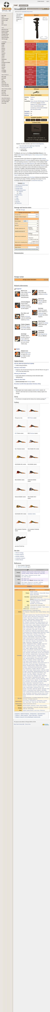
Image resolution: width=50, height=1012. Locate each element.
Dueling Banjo (40, 700)
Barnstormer (43, 632)
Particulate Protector (30, 680)
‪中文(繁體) (4, 71)
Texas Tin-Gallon (38, 636)
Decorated (43, 107)
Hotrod (29, 616)
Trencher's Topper (36, 646)
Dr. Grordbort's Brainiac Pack (37, 697)
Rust (30, 61)
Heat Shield (34, 693)
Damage (23, 209)
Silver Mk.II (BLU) (42, 78)
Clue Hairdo (29, 688)
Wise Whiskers (40, 672)
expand (46, 279)
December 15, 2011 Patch (20, 383)
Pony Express (29, 684)
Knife (42, 580)
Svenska (3, 67)
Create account (41, 1)
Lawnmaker (40, 681)
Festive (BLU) (42, 44)
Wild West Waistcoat (30, 658)
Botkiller (39, 106)
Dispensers (31, 163)
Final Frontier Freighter (33, 664)
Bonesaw (35, 580)
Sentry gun (40, 313)
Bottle (25, 580)
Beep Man (28, 652)
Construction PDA (33, 605)
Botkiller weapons (20, 556)
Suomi (3, 51)
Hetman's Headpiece (39, 619)
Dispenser (27, 611)
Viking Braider (35, 642)
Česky (3, 45)
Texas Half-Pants (38, 627)
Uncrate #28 (36, 101)
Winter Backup (29, 662)
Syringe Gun (36, 573)
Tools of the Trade (38, 651)
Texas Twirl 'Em (35, 702)
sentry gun (27, 316)
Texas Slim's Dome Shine (41, 614)
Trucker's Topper (29, 669)
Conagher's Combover (31, 655)
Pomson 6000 (42, 593)
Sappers (16, 175)
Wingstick (27, 622)
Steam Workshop (5, 86)
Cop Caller (39, 655)
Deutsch (3, 48)
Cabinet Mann (29, 682)
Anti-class (41, 707)
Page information (5, 37)
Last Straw (35, 633)
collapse (36, 212)
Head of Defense (28, 677)
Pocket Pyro (37, 638)
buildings (44, 158)
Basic (32, 707)
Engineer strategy (26, 707)
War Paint (33, 109)
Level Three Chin (37, 649)
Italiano (3, 54)
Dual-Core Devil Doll (30, 638)
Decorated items (41, 713)
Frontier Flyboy (29, 625)
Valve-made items (33, 715)
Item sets (20, 698)
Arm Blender (38, 606)
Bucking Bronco (33, 700)
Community (36, 707)
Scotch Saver (29, 646)
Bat (22, 578)
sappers (28, 326)
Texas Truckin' (28, 702)
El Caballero (29, 659)
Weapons (29, 586)
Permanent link (5, 35)
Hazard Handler (29, 687)
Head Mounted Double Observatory (35, 667)
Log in (47, 1)
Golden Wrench (19, 559)
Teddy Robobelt (31, 636)
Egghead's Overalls (33, 648)
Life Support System (39, 658)
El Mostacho (39, 674)
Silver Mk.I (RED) (30, 68)
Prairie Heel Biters (36, 620)
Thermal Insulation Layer (32, 656)
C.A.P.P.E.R (40, 596)
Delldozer (39, 690)
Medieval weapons (25, 713)
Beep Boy (34, 640)
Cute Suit (37, 645)
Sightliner (36, 680)
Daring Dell (44, 688)
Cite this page (4, 39)
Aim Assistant (30, 671)
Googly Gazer (36, 617)
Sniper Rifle (42, 573)
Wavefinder (43, 678)
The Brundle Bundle (27, 697)
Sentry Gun (29, 610)
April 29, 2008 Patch (19, 363)
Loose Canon (36, 710)
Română (3, 64)
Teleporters (42, 165)
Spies (27, 175)
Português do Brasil (6, 62)
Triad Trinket (34, 629)
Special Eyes (29, 642)
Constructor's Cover (37, 687)
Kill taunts (27, 606)
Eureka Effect (40, 603)
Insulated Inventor (34, 654)
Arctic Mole (35, 684)
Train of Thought (34, 681)
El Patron (35, 659)
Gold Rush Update (29, 363)
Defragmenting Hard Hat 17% (40, 671)
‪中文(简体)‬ (4, 70)
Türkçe (3, 68)
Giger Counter (33, 597)
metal (27, 160)
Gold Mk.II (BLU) (42, 83)
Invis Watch (35, 582)
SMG (25, 576)
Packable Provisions (31, 665)
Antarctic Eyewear (36, 669)
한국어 (3, 57)
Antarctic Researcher (31, 645)
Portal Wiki (4, 103)
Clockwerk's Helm (33, 622)
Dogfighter (39, 643)
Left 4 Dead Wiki (5, 101)
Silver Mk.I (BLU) (42, 68)
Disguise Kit (30, 582)
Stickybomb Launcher (33, 575)
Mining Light (25, 614)
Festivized (32, 433)
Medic (28, 319)
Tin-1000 (40, 629)
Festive (34, 102)
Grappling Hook (29, 583)
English (3, 43)
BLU (16, 433)
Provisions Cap (30, 675)
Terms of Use (27, 724)
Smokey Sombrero (33, 661)
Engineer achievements (27, 703)
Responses (33, 705)
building (29, 292)
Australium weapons (20, 558)
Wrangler (46, 596)
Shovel (25, 578)
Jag (36, 603)
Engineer (33, 97)
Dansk (3, 46)
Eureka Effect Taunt (34, 608)
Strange (42, 101)
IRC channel (4, 25)
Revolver (28, 576)
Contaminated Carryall (31, 690)
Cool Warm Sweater (42, 684)
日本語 (3, 56)
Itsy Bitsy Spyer (44, 625)
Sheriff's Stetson (41, 656)
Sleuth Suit (35, 688)
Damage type (18, 214)
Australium (37, 52)
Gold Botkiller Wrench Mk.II (27, 11)
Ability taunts (26, 608)
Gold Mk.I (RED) (30, 73)
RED (29, 418)
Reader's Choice (39, 665)
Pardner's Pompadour (39, 639)
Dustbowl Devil (36, 682)
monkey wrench (38, 154)
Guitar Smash (33, 606)
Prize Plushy (40, 633)
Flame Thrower (37, 571)
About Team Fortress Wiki (19, 724)
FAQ (2, 23)
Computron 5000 (42, 680)
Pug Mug (38, 678)
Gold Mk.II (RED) (30, 83)
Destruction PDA (41, 605)
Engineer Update (26, 710)
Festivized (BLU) (42, 48)
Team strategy (31, 708)
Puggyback (34, 672)
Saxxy (42, 599)
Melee (32, 99)
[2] (45, 398)
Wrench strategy (19, 552)
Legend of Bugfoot (36, 625)
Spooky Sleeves (40, 630)
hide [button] (23, 183)
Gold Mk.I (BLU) (42, 73)
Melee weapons (24, 715)
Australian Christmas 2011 (33, 383)
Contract (38, 107)
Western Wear (29, 620)
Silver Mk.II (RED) (30, 78)
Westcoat (42, 691)
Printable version (5, 34)
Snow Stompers (41, 654)
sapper (22, 338)
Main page (4, 15)
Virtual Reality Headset (40, 623)
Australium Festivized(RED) (30, 57)
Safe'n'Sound (34, 616)
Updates (3, 81)
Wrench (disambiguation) (38, 143)
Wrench (45, 335)
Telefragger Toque (37, 675)
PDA (23, 582)
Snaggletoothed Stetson (31, 643)
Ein (41, 645)
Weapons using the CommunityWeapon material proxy (27, 717)
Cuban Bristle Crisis (40, 640)
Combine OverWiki (6, 100)
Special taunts (18, 701)
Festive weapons (20, 554)
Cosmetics (19, 655)
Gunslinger (32, 177)
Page (15, 5)
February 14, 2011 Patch (20, 373)
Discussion (23, 5)
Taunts (37, 705)
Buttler (39, 661)
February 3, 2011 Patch (19, 367)
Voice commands (43, 705)
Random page (5, 20)
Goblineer (33, 678)
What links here (5, 29)
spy (46, 334)
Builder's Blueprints (41, 622)
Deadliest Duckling (36, 632)
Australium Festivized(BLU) (42, 57)
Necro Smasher (35, 600)
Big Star (39, 688)
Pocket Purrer (28, 630)
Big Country (30, 617)
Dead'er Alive (40, 659)
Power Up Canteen (37, 583)
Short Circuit (39, 597)
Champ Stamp (28, 629)
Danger (27, 648)
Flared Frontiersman (30, 639)
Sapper (25, 582)
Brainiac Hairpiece (37, 626)
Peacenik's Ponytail (31, 651)
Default (36, 41)
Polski (3, 61)
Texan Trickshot (45, 606)
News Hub (4, 82)
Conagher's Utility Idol (36, 668)
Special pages (5, 32)
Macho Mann (28, 640)
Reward (35, 106)
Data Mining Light (37, 635)
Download (4, 78)
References (42, 710)
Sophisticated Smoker (36, 677)
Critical (16, 223)
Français (3, 53)
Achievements (18, 703)
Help (3, 21)
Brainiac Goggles (29, 626)
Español (3, 50)
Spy (42, 300)
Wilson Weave (30, 635)
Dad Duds (35, 662)
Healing (40, 611)
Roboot (27, 661)
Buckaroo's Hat (41, 616)
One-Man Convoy (41, 693)
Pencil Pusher (32, 623)
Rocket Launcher (30, 571)
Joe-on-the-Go (30, 649)
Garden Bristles (34, 652)
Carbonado (30, 64)
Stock (32, 101)
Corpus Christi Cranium (42, 662)
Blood (42, 61)
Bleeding (44, 611)
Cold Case (43, 669)
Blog (2, 79)
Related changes (5, 31)
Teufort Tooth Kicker (30, 627)
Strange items (33, 713)
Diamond (42, 64)
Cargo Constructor (41, 685)
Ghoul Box (28, 678)
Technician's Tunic (30, 694)
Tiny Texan (27, 654)
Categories (17, 713)
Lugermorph (35, 596)
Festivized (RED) (30, 48)
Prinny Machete (42, 600)
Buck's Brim (37, 691)
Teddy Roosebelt (31, 619)
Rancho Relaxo (26, 700)
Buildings (25, 610)
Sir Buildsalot (28, 693)
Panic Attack (36, 594)
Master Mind (34, 630)
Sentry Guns (24, 163)
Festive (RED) (30, 44)
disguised (43, 334)
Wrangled (40, 315)
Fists (28, 580)
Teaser (31, 710)
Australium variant (31, 513)
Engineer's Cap (32, 614)
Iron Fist (39, 652)
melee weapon (21, 154)
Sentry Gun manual (22, 566)
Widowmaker (36, 593)
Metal (37, 611)
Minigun (27, 573)
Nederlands (4, 59)
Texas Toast (29, 674)
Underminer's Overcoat (32, 685)
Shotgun (31, 573)
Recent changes (5, 18)
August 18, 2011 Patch (19, 379)
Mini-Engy (29, 672)
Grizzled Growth (29, 633)
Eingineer (35, 674)
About (3, 17)
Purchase (4, 92)
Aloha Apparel (28, 668)
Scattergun (24, 571)
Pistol (23, 575)
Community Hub (5, 84)
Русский (3, 65)
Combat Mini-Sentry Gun (37, 180)
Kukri (39, 580)
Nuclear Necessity (30, 691)
